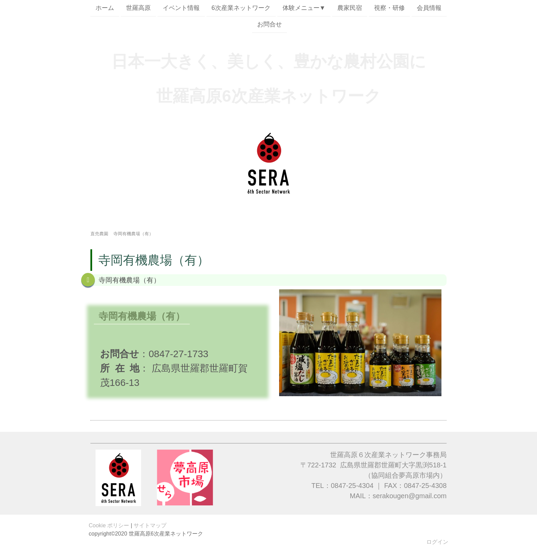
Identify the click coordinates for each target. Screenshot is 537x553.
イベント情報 (181, 7)
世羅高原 (138, 7)
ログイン (437, 542)
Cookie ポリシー (109, 525)
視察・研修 (389, 7)
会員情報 (429, 7)
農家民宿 (349, 7)
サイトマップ (150, 525)
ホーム (105, 7)
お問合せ (269, 25)
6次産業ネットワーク (241, 7)
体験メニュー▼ (304, 7)
